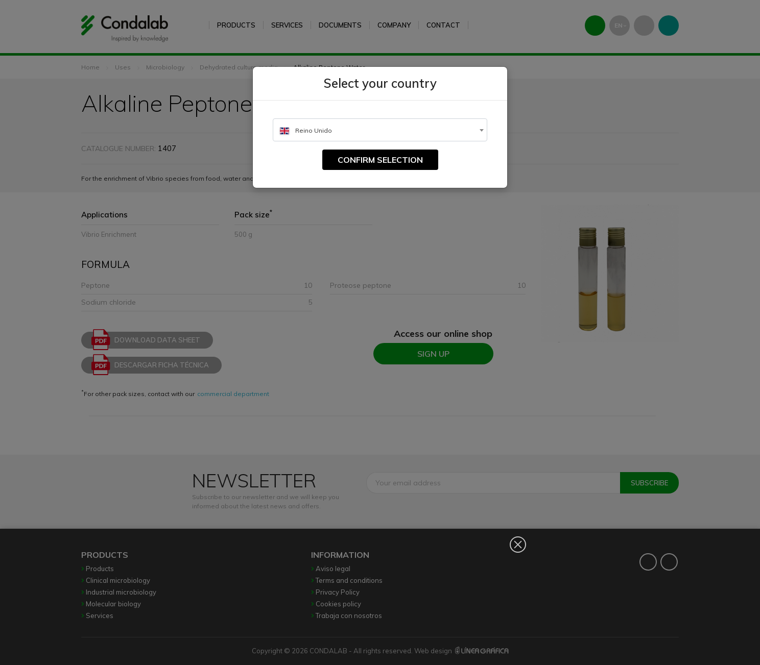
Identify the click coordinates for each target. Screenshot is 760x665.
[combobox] (380, 129)
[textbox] (380, 130)
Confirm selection (380, 160)
